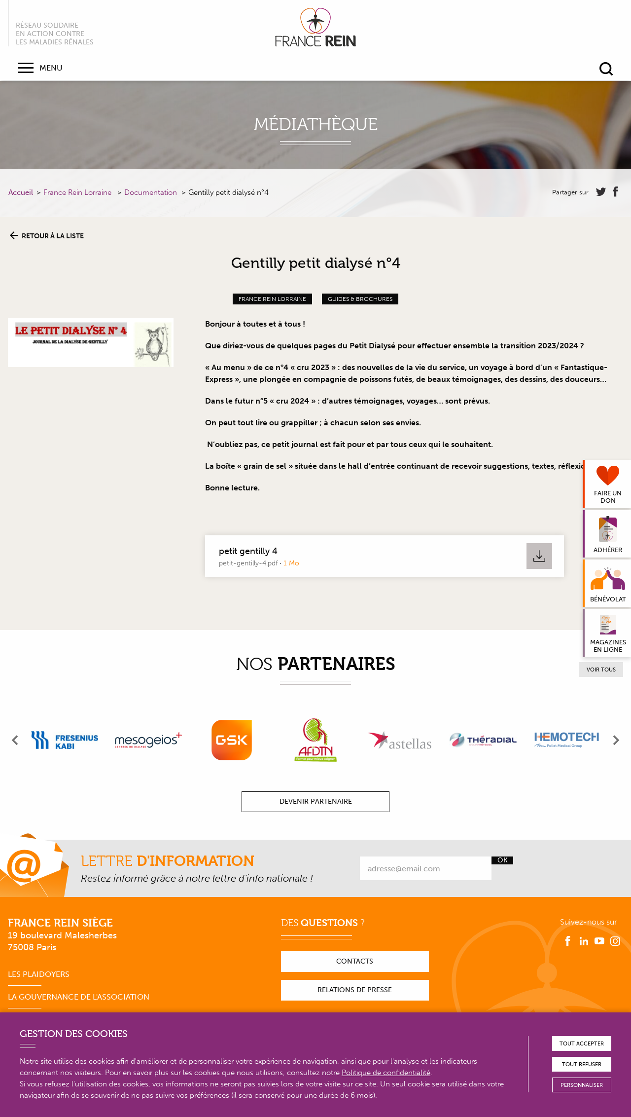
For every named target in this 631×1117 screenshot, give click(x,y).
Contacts (354, 961)
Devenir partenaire (316, 801)
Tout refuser (581, 1064)
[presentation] (15, 740)
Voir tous (601, 670)
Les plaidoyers (39, 974)
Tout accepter (582, 1044)
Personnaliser (582, 1085)
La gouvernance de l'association (78, 997)
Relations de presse (354, 990)
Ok (502, 860)
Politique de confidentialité (386, 1072)
